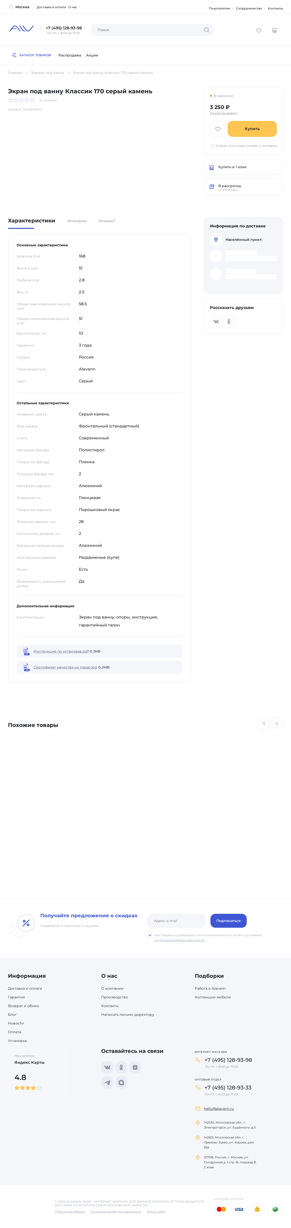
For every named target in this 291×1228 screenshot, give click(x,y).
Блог (12, 1014)
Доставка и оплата (51, 7)
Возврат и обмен (23, 1006)
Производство (114, 997)
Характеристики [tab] (31, 221)
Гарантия (16, 997)
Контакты (275, 8)
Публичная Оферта (70, 1211)
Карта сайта (156, 1211)
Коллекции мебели (213, 997)
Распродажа (69, 55)
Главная (15, 72)
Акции (92, 55)
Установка (17, 1040)
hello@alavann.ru (219, 1108)
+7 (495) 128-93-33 (227, 1087)
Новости (16, 1023)
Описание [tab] (77, 221)
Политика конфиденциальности (116, 1211)
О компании (112, 988)
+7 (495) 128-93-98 (228, 1060)
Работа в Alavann (210, 988)
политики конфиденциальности (179, 940)
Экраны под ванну (47, 72)
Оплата (14, 1032)
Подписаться (228, 921)
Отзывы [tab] (107, 220)
